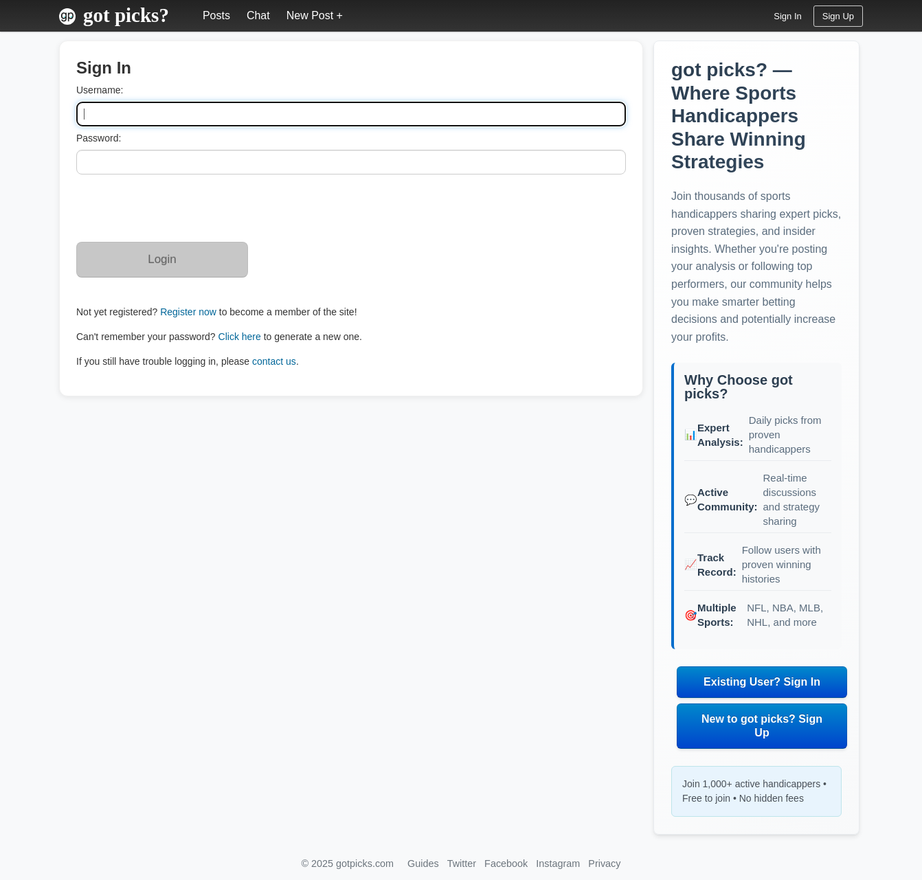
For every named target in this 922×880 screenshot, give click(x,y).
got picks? (126, 15)
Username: (99, 90)
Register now (188, 311)
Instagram (558, 863)
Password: (98, 138)
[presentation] (180, 208)
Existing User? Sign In (762, 682)
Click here (239, 336)
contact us (274, 361)
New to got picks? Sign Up (761, 725)
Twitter (461, 863)
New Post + (314, 15)
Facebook (506, 863)
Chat (258, 15)
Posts (216, 15)
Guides (423, 863)
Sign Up (838, 16)
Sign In (787, 16)
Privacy (604, 863)
